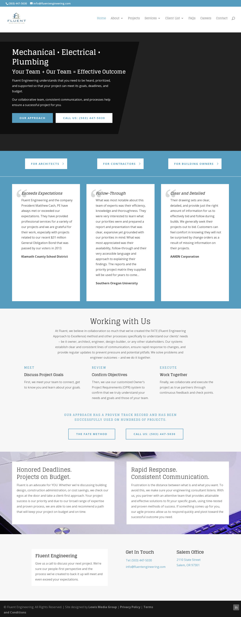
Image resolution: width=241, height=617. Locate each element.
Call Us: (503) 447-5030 (84, 118)
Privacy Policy (130, 607)
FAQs (192, 19)
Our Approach (32, 118)
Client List (172, 19)
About (115, 19)
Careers (205, 19)
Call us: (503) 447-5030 (155, 434)
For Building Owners (194, 164)
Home (101, 19)
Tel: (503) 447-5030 (139, 560)
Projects (134, 19)
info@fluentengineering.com (145, 567)
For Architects (45, 164)
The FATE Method (91, 434)
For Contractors (119, 164)
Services (151, 19)
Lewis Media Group (102, 607)
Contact (222, 19)
